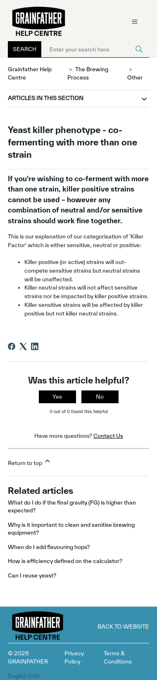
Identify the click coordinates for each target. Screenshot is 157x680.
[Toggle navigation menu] (134, 21)
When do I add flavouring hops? (49, 547)
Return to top (30, 461)
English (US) (26, 676)
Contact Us (108, 435)
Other (135, 77)
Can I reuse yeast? (32, 575)
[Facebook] (11, 346)
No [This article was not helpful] (100, 396)
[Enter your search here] (95, 49)
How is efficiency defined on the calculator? (65, 561)
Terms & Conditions (118, 657)
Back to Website (123, 626)
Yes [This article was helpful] (57, 396)
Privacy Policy (74, 657)
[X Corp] (23, 346)
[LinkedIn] (34, 346)
